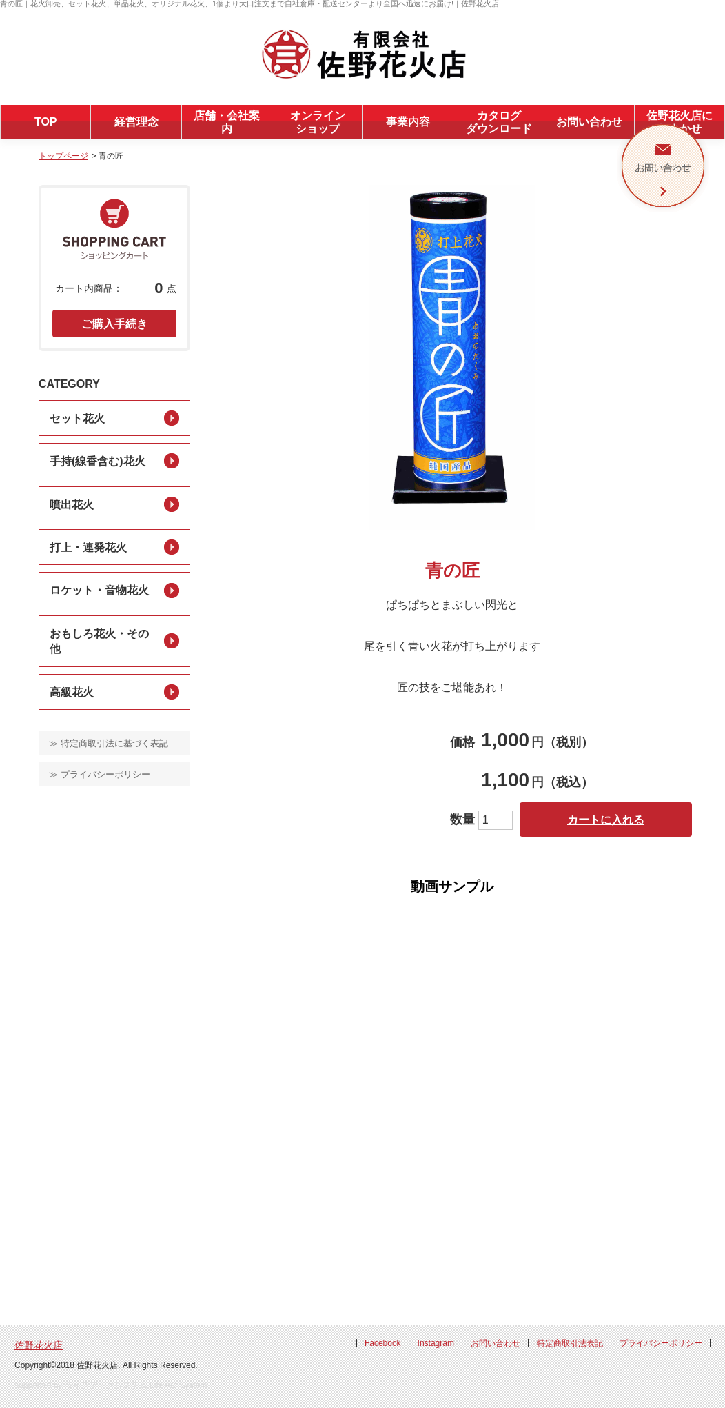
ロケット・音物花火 (99, 590)
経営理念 (136, 122)
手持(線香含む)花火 (97, 461)
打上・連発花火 (88, 547)
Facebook (383, 1343)
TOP (45, 122)
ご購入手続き (114, 324)
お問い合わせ (589, 122)
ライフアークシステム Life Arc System (136, 1385)
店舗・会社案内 (227, 122)
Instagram (436, 1343)
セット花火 (77, 418)
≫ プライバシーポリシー (99, 774)
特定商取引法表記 (570, 1343)
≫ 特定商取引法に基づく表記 (108, 743)
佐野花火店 (38, 1345)
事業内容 (408, 122)
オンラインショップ (317, 122)
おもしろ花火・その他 (99, 641)
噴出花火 (72, 504)
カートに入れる (605, 820)
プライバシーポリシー (661, 1343)
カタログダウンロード (499, 122)
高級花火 (72, 692)
